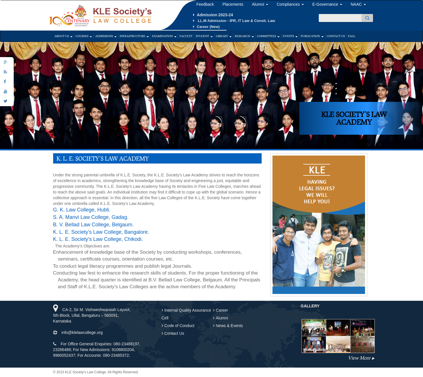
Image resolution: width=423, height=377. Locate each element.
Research (244, 36)
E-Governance (327, 4)
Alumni (260, 4)
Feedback (205, 4)
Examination (164, 36)
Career (222, 310)
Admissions (106, 36)
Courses (84, 36)
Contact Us (336, 36)
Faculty (186, 36)
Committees (268, 36)
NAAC (358, 4)
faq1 (351, 36)
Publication (312, 36)
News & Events (229, 325)
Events (290, 36)
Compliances (290, 4)
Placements (232, 4)
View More (359, 357)
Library (224, 36)
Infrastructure (134, 36)
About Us (64, 36)
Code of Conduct (180, 325)
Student (204, 36)
